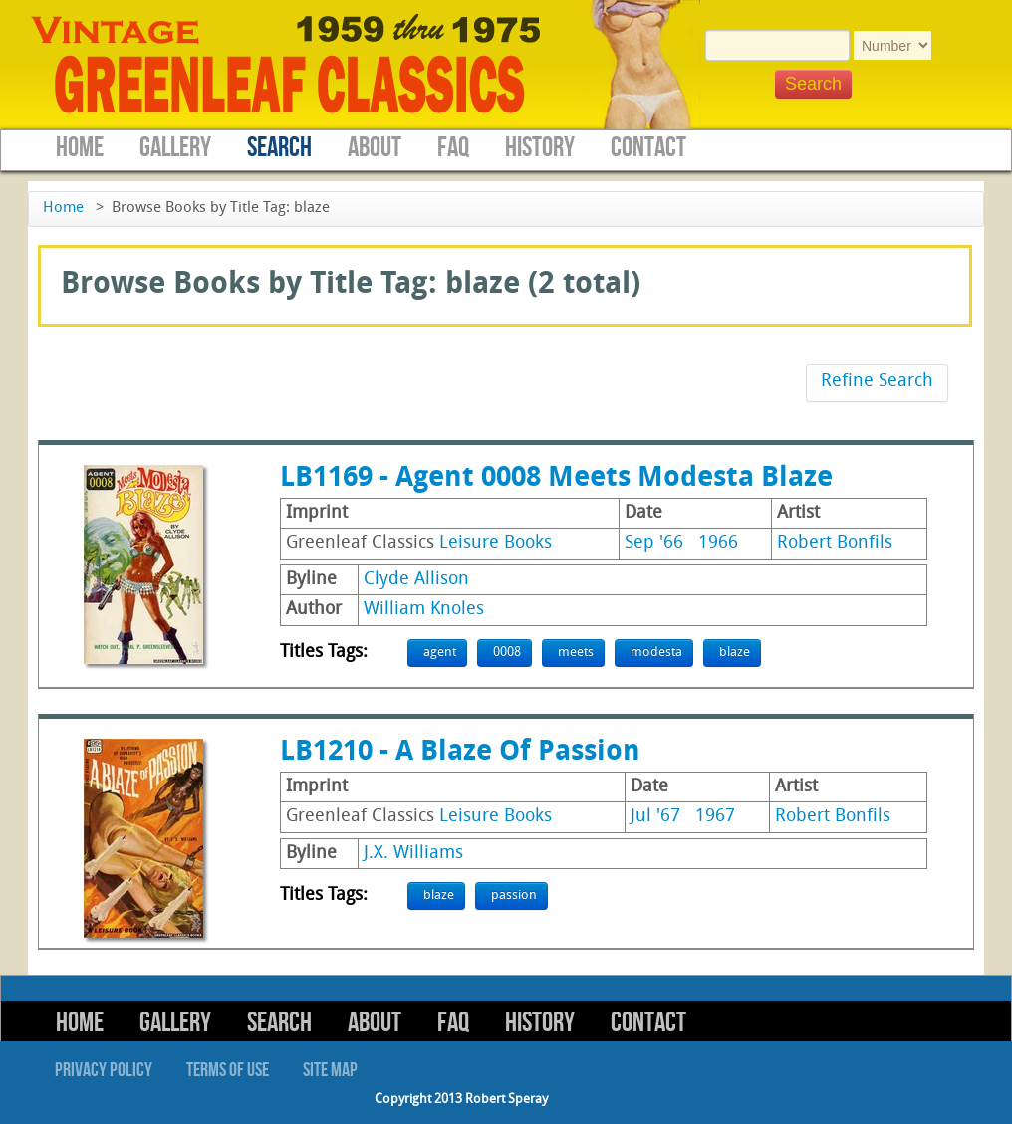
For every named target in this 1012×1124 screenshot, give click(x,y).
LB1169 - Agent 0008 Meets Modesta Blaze (556, 479)
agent (439, 652)
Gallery (175, 147)
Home (80, 147)
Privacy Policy (103, 1070)
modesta (656, 652)
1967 (715, 816)
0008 (507, 652)
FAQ (453, 147)
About (374, 147)
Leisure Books (495, 543)
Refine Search (877, 381)
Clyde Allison (416, 579)
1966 (718, 543)
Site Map (330, 1070)
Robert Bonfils (834, 543)
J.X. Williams (413, 853)
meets (576, 652)
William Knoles (424, 609)
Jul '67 (655, 816)
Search (279, 147)
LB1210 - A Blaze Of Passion (460, 753)
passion (514, 895)
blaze (734, 652)
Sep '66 (654, 543)
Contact (648, 147)
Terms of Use (227, 1070)
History (540, 147)
